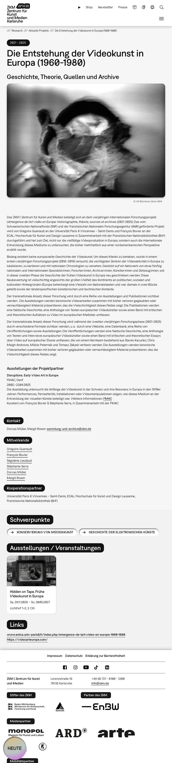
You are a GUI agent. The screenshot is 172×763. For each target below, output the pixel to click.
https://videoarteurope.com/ (27, 639)
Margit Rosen (16, 478)
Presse (122, 7)
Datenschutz (74, 656)
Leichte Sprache (134, 7)
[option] (33, 585)
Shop (89, 7)
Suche (161, 7)
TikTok (96, 667)
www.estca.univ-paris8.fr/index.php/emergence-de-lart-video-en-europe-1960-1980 (66, 634)
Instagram (75, 667)
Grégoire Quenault (19, 449)
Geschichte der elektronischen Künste (122, 532)
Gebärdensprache (143, 7)
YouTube (86, 667)
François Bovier (17, 455)
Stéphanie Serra (17, 466)
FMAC (107, 398)
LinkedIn (107, 667)
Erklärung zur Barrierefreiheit (105, 656)
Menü (161, 19)
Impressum (54, 656)
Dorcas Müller (16, 472)
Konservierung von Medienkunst (45, 532)
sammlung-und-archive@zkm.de (69, 429)
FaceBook (65, 667)
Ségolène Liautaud (19, 460)
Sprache (152, 7)
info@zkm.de (100, 683)
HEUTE (15, 748)
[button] (86, 140)
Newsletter (105, 7)
